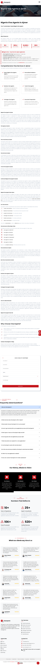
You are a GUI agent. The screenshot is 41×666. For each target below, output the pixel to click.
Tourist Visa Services (8, 208)
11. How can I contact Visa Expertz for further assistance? (13, 457)
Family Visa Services (8, 218)
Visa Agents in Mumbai (8, 232)
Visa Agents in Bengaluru (8, 234)
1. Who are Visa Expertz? (6, 407)
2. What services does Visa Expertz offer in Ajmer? (12, 420)
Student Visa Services (8, 213)
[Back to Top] (38, 663)
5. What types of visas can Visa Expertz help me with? (13, 432)
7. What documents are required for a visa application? (13, 441)
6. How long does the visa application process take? (12, 436)
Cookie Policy (14, 659)
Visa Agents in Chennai (8, 239)
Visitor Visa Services (8, 220)
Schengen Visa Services (8, 215)
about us (17, 223)
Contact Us (3, 650)
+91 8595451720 (21, 62)
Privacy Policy (8, 659)
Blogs (2, 648)
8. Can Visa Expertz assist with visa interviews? (11, 445)
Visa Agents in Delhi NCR (8, 230)
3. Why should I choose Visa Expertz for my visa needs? (13, 424)
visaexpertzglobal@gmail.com (29, 643)
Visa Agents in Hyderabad (9, 237)
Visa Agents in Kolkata (8, 242)
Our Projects (4, 647)
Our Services (4, 645)
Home (3, 10)
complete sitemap (9, 244)
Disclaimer (27, 659)
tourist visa (34, 198)
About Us (3, 643)
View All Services (25, 634)
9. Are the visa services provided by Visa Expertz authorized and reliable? (17, 449)
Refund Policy (32, 659)
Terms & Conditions (21, 659)
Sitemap (3, 652)
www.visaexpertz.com (27, 647)
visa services (7, 223)
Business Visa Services (8, 210)
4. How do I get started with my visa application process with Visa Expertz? (17, 428)
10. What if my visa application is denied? (10, 453)
